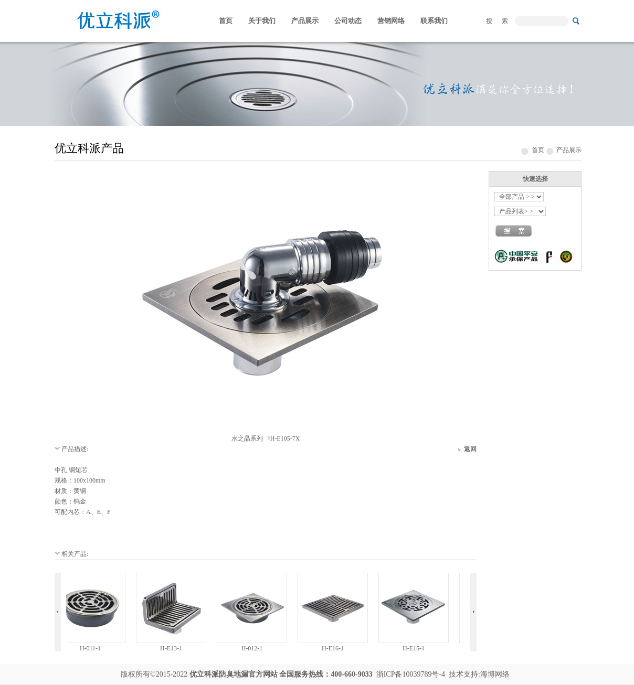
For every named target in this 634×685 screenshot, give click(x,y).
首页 (226, 21)
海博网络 (495, 674)
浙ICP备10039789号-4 (410, 674)
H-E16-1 (334, 648)
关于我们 (262, 21)
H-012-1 (254, 648)
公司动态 (348, 21)
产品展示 (305, 21)
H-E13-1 (173, 648)
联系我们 (434, 21)
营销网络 (391, 21)
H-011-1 (91, 648)
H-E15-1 (415, 648)
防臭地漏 (233, 674)
